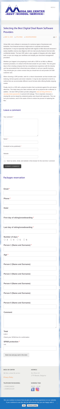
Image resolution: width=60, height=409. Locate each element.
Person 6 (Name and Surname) (17, 303)
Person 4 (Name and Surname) (17, 283)
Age (6, 255)
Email (7, 189)
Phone (7, 199)
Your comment (8, 117)
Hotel (6, 208)
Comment (8, 312)
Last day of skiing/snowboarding (19, 227)
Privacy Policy (8, 377)
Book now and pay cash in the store (16, 355)
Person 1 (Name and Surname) (18, 245)
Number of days (11, 237)
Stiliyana (19, 37)
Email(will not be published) (12, 146)
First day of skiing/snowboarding (19, 218)
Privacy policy (32, 405)
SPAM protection (12, 342)
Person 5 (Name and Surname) (17, 293)
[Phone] (30, 202)
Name (5, 139)
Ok (24, 405)
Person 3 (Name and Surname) (17, 274)
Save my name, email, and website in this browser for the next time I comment (31, 161)
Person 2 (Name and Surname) (17, 264)
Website (5, 153)
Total (6, 331)
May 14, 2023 (9, 37)
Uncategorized (31, 37)
